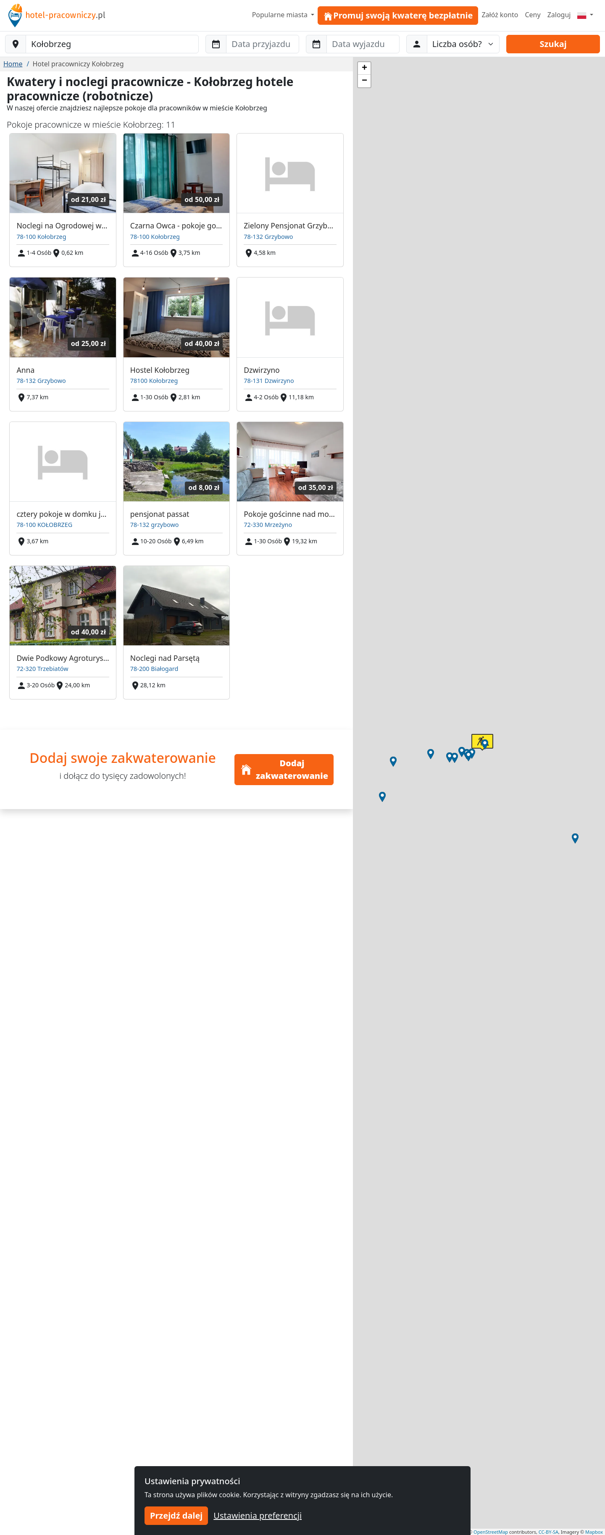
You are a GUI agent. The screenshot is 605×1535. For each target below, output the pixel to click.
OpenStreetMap (490, 1532)
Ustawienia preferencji (257, 1515)
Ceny (532, 14)
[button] (484, 744)
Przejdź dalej (176, 1515)
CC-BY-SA (548, 1532)
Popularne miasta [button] (281, 14)
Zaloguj (559, 14)
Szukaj (553, 44)
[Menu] (585, 14)
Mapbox (594, 1532)
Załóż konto (499, 14)
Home (13, 63)
